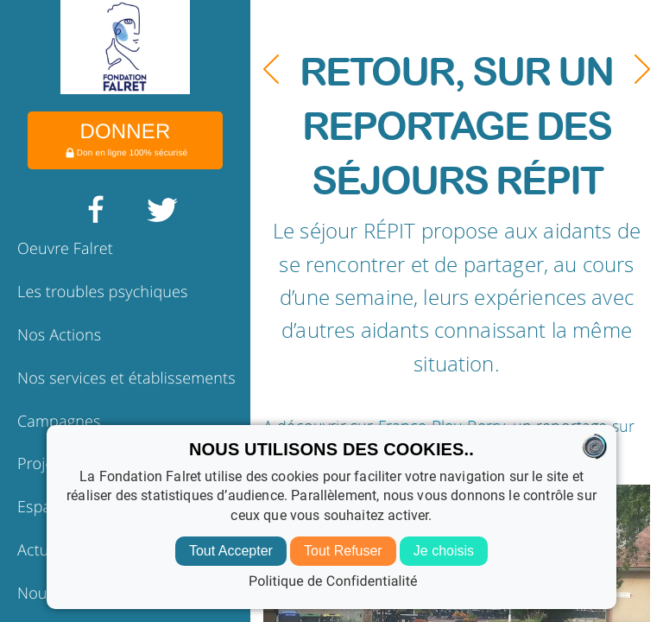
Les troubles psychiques (102, 292)
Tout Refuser (343, 550)
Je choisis (444, 550)
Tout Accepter (231, 550)
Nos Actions (59, 335)
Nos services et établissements (126, 378)
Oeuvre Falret (65, 248)
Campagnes (59, 421)
